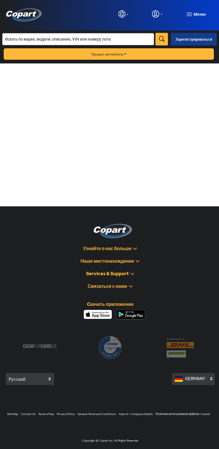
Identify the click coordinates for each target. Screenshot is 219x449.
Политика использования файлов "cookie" (183, 414)
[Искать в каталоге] (78, 39)
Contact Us (28, 414)
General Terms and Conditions (97, 414)
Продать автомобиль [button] (108, 54)
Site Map (12, 414)
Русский (17, 379)
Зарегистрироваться (193, 39)
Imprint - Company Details (136, 414)
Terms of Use (46, 414)
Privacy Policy (66, 414)
